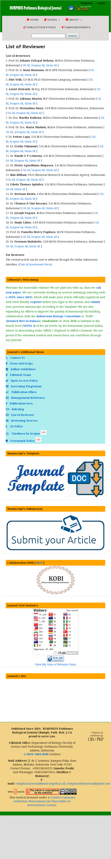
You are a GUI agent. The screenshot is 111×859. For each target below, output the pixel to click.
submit (95, 302)
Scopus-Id (38, 65)
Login (101, 3)
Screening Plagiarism (24, 386)
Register (87, 3)
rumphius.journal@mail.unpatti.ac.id (40, 783)
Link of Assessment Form (35, 264)
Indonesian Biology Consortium (58, 316)
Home (32, 19)
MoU (39, 562)
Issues (51, 19)
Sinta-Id (51, 65)
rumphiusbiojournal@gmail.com (88, 783)
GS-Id (26, 65)
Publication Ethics (39, 27)
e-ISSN (10, 297)
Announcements (76, 27)
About (73, 19)
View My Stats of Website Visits (55, 664)
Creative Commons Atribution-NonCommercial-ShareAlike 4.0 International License (44, 801)
